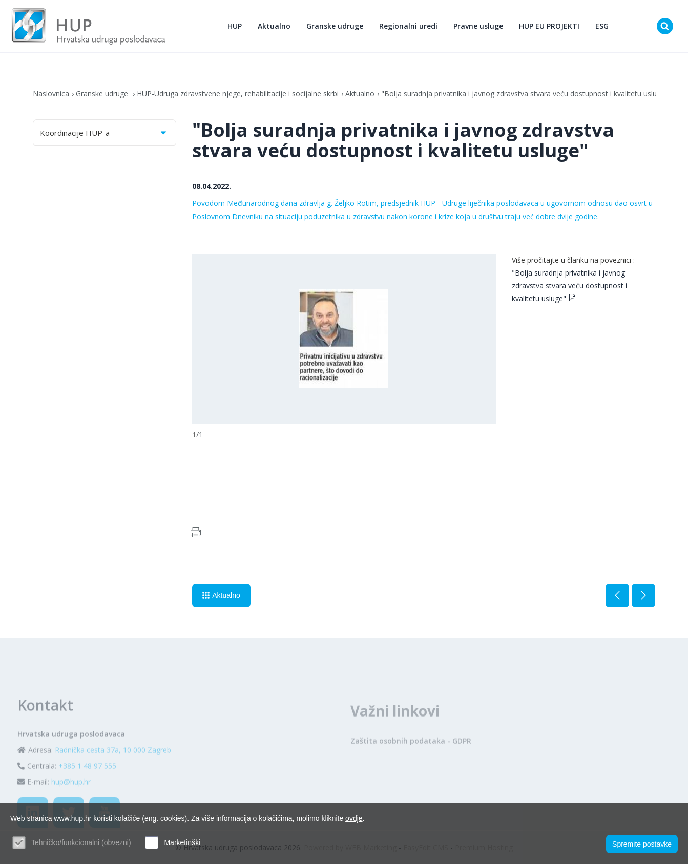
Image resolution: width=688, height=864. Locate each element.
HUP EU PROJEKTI (549, 26)
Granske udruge (334, 26)
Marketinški (182, 842)
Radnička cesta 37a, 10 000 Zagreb (113, 771)
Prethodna (617, 595)
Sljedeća (643, 595)
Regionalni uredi (408, 26)
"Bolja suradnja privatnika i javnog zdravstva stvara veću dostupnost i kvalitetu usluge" (524, 93)
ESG (602, 26)
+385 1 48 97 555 (87, 787)
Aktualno (274, 26)
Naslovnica (51, 93)
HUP (234, 26)
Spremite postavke (642, 844)
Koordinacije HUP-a (104, 133)
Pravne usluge (478, 26)
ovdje (353, 818)
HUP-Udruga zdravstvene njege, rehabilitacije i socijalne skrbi (238, 93)
